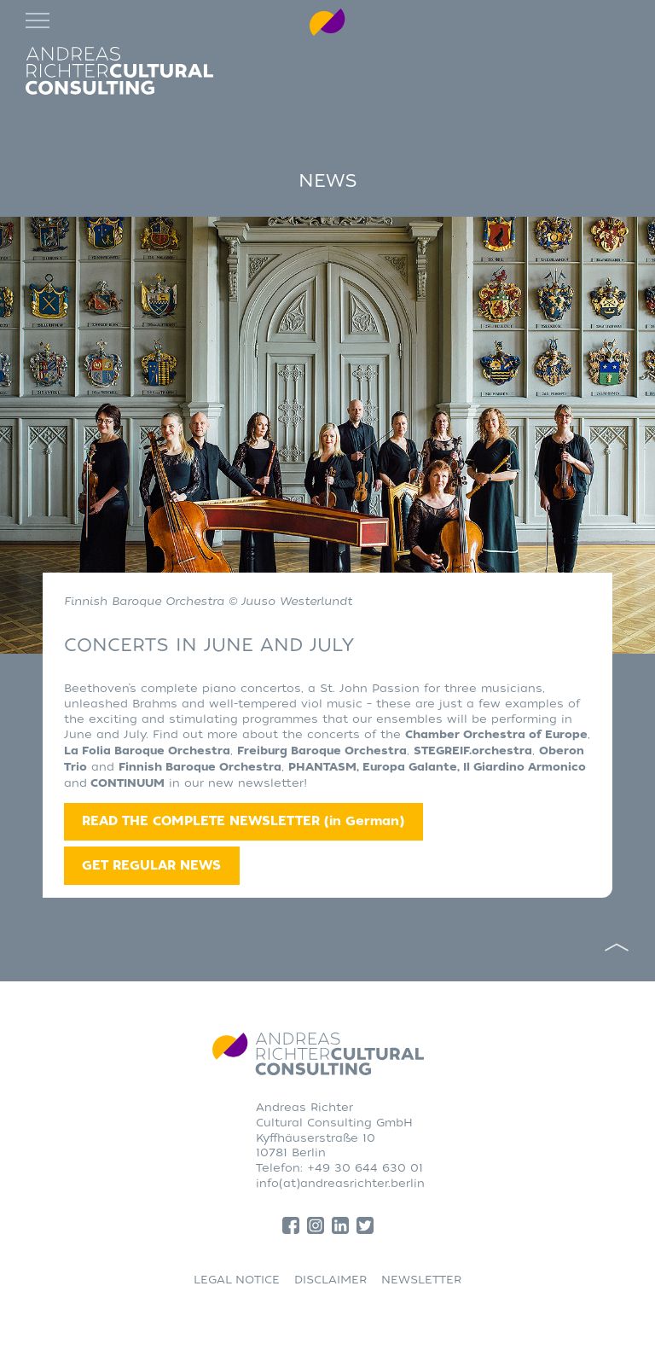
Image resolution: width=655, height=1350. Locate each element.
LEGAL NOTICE (237, 1279)
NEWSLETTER (421, 1279)
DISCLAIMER (330, 1279)
